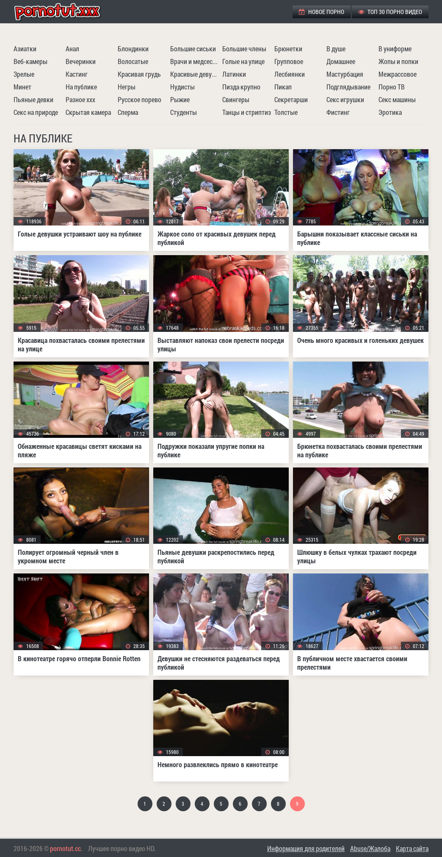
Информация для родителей (306, 848)
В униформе (395, 48)
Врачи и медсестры (195, 61)
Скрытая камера (88, 112)
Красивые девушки (195, 74)
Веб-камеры (30, 61)
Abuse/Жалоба (370, 848)
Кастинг (77, 74)
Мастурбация (344, 74)
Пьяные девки (33, 99)
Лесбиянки (289, 74)
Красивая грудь (139, 74)
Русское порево (139, 99)
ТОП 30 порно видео (390, 12)
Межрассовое (397, 74)
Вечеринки (81, 61)
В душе (335, 48)
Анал (72, 48)
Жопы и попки (398, 61)
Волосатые (133, 61)
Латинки (234, 74)
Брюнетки (288, 48)
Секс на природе (36, 112)
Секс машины (397, 99)
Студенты (183, 112)
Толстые (286, 112)
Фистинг (338, 112)
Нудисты (182, 86)
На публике (81, 86)
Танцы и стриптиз (246, 112)
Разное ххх (80, 99)
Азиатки (25, 48)
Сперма (128, 112)
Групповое (288, 61)
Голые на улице (243, 61)
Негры (126, 86)
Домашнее (340, 61)
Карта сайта (412, 848)
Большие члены (244, 48)
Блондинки (133, 48)
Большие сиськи (193, 48)
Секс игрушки (345, 99)
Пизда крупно (241, 86)
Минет (22, 86)
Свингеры (235, 99)
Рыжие (180, 99)
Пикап (283, 86)
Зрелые (24, 74)
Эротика (390, 112)
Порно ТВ (391, 86)
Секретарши (291, 99)
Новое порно (321, 12)
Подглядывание (348, 86)
